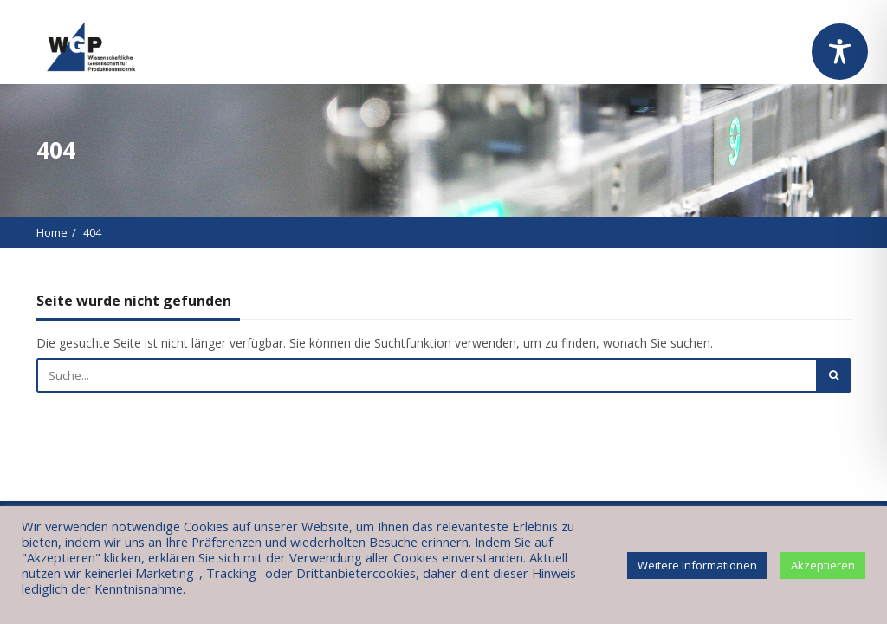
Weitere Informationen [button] (697, 565)
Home (52, 232)
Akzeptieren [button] (823, 565)
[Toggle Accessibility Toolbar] (840, 51)
